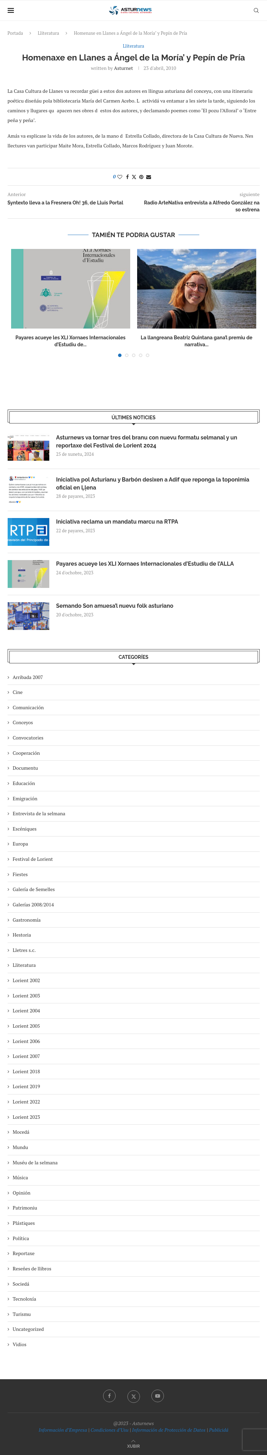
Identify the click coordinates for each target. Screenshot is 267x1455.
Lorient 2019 (26, 1086)
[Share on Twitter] (134, 176)
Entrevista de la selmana (39, 813)
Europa (20, 843)
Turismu (22, 1314)
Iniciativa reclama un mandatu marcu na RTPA (117, 521)
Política (21, 1238)
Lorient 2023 (26, 1117)
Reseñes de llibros (32, 1268)
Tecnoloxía (24, 1298)
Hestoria (22, 934)
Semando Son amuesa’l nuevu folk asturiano (115, 606)
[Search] (256, 10)
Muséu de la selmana (35, 1162)
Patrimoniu (25, 1207)
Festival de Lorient (33, 859)
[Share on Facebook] (127, 176)
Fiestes (20, 874)
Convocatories (28, 737)
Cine (18, 692)
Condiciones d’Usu (109, 1429)
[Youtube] (157, 1396)
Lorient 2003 (26, 995)
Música (20, 1177)
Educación (24, 783)
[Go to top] (133, 1445)
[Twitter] (133, 1396)
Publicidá (218, 1429)
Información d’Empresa (63, 1429)
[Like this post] (119, 176)
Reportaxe (24, 1253)
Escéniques (25, 828)
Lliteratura (48, 33)
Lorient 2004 (26, 1010)
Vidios (20, 1344)
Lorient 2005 (26, 1025)
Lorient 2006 (26, 1041)
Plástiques (24, 1223)
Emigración (25, 798)
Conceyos (23, 722)
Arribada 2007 (28, 677)
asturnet (123, 68)
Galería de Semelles (34, 889)
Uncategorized (28, 1329)
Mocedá (21, 1132)
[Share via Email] (148, 176)
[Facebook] (109, 1396)
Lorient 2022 (26, 1101)
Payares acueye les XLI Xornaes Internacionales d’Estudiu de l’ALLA (145, 563)
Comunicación (28, 707)
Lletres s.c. (24, 950)
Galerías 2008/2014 (33, 904)
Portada (15, 33)
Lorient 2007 (26, 1056)
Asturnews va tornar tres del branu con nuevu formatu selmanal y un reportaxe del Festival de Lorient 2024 (146, 441)
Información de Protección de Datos (168, 1429)
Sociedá (21, 1283)
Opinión (22, 1192)
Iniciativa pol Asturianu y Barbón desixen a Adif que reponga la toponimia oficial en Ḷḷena (152, 483)
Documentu (25, 768)
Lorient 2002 (26, 980)
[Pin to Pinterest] (141, 176)
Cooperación (26, 753)
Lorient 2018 (26, 1071)
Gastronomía (27, 919)
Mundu (20, 1147)
